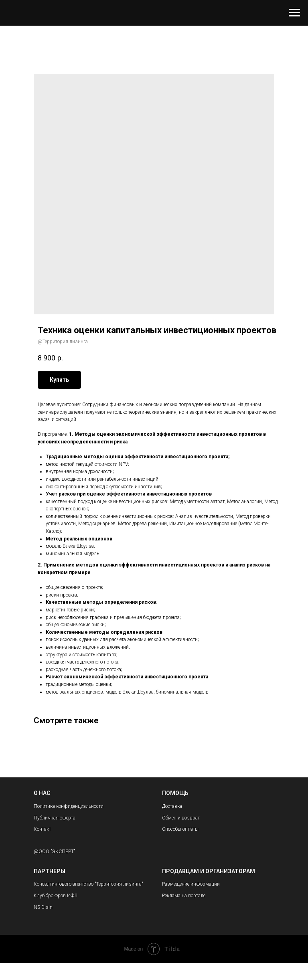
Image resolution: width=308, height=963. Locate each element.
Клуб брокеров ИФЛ (55, 895)
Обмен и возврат (181, 818)
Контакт (42, 829)
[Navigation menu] (294, 13)
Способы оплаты (180, 829)
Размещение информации (191, 884)
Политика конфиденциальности (68, 806)
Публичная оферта (54, 818)
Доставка (172, 806)
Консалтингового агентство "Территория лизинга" (88, 884)
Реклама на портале (183, 895)
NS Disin (43, 907)
